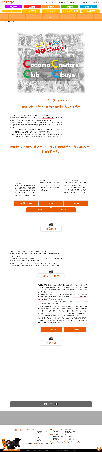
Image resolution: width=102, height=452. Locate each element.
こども (31, 11)
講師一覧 (63, 210)
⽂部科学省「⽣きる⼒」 (48, 266)
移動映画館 (56, 440)
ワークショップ (75, 203)
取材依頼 (30, 444)
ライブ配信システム (47, 444)
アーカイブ (51, 11)
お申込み (39, 438)
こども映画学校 (51, 330)
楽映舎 (35, 115)
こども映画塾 (75, 330)
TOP (11, 11)
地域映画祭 (56, 438)
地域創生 (90, 11)
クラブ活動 (38, 210)
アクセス (53, 442)
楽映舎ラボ (88, 7)
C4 (35, 429)
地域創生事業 (54, 435)
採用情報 (67, 442)
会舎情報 (32, 7)
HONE (8, 21)
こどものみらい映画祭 (70, 431)
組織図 (71, 436)
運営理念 (53, 429)
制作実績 (51, 7)
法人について (70, 435)
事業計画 (56, 431)
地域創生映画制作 (58, 436)
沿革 (70, 438)
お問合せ (60, 442)
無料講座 (70, 7)
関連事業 (71, 440)
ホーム (29, 429)
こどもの (71, 11)
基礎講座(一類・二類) (26, 203)
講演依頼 (37, 444)
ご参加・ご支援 (76, 442)
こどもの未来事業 (48, 118)
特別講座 (51, 203)
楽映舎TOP (13, 7)
